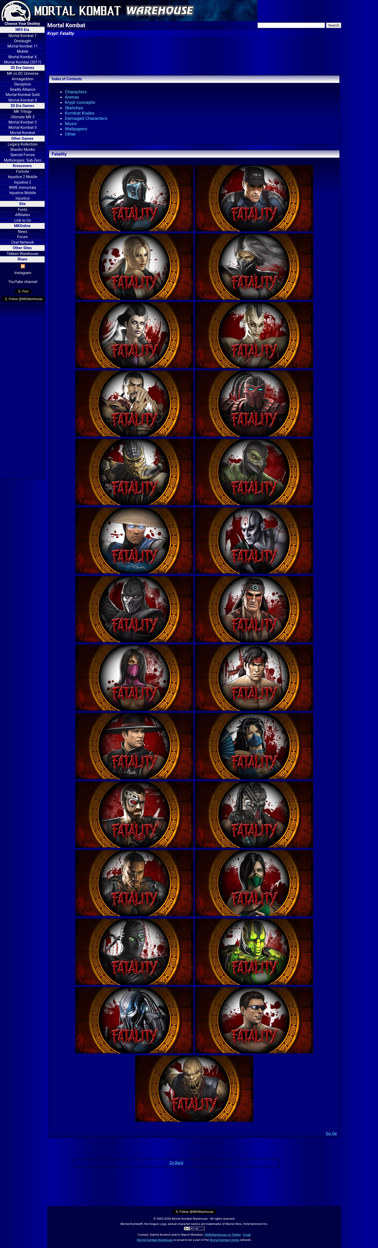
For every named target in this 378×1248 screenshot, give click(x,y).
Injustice (22, 198)
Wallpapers (76, 128)
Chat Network (22, 242)
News (22, 232)
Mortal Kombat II (22, 127)
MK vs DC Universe (23, 73)
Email (247, 1234)
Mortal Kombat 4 (22, 100)
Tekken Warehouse (23, 254)
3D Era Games (22, 68)
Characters (76, 91)
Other (70, 134)
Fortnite (22, 171)
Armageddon (23, 79)
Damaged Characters (86, 118)
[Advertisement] (22, 391)
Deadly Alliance (22, 89)
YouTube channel (22, 282)
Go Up (331, 1133)
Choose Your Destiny (22, 24)
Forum (22, 237)
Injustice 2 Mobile (23, 177)
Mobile (22, 51)
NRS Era (22, 30)
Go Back (176, 1163)
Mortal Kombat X (22, 57)
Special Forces (22, 155)
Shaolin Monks (22, 149)
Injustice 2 (22, 182)
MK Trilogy (23, 111)
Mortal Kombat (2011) (22, 62)
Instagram (23, 273)
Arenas (72, 97)
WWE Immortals (22, 187)
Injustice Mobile (22, 193)
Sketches (74, 107)
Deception (22, 84)
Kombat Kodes (79, 113)
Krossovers (22, 166)
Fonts (22, 209)
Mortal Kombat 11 (22, 46)
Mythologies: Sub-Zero (22, 160)
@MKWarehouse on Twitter (222, 1234)
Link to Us (22, 220)
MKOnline (22, 226)
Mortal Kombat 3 (22, 122)
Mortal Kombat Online (224, 1240)
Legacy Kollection (23, 144)
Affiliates (22, 215)
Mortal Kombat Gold (22, 95)
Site (22, 204)
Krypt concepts (80, 102)
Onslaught (22, 41)
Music (71, 123)
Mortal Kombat (22, 133)
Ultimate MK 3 (23, 117)
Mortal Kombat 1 (22, 36)
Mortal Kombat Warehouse (155, 1240)
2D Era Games (22, 106)
